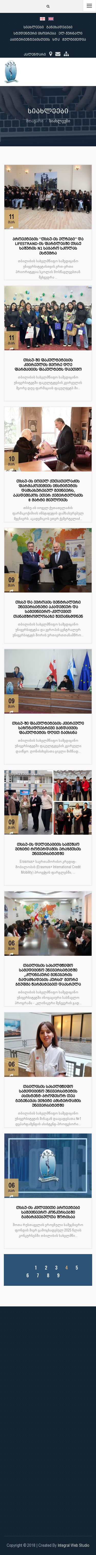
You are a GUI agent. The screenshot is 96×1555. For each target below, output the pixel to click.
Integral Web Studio (73, 1545)
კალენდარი (35, 54)
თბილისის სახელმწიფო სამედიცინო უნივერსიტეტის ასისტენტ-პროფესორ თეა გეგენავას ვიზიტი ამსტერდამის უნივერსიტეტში (48, 1096)
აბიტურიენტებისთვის (30, 39)
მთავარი (34, 120)
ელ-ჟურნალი (70, 33)
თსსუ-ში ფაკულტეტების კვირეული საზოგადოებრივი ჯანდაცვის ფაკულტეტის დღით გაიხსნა (48, 728)
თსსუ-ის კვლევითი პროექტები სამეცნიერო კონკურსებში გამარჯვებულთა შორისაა (48, 1212)
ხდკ (56, 39)
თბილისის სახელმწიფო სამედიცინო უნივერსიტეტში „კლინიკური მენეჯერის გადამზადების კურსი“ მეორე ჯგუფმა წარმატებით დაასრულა (48, 975)
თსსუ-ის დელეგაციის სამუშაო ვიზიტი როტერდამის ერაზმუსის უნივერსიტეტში (48, 849)
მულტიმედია (74, 39)
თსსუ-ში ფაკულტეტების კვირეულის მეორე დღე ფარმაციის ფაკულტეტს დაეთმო (48, 365)
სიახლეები (34, 27)
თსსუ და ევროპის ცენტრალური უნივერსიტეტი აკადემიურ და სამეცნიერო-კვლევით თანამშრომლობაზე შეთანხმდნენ (48, 609)
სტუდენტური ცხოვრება (35, 33)
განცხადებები (59, 27)
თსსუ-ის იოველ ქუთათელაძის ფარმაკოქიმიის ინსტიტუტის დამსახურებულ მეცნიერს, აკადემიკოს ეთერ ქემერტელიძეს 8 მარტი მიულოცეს (48, 490)
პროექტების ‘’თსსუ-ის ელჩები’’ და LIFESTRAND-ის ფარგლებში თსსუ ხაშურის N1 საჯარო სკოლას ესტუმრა (48, 246)
